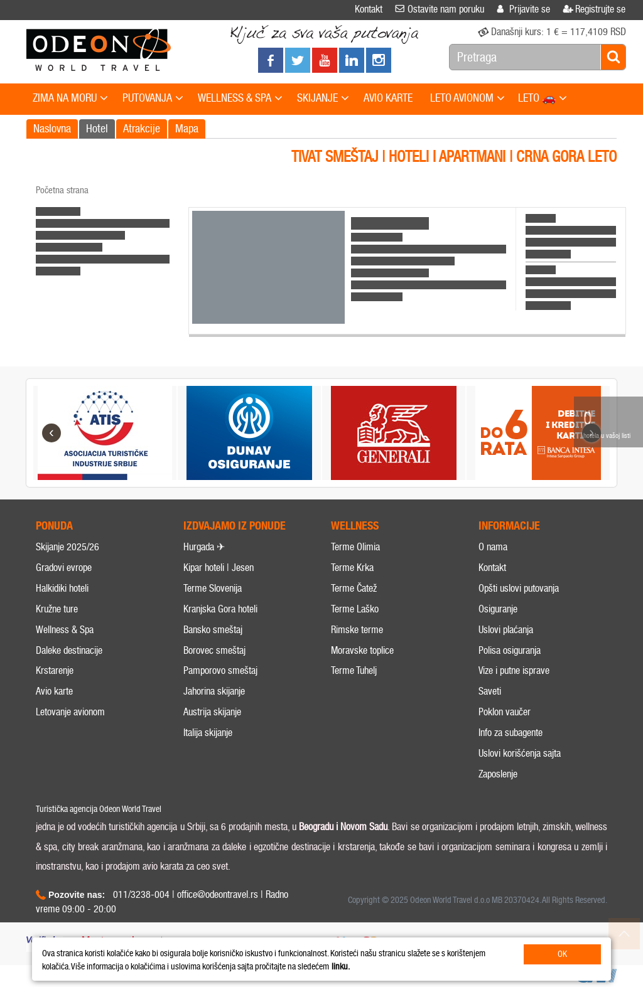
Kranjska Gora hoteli (220, 609)
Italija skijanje (207, 733)
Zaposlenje (497, 774)
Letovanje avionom (70, 712)
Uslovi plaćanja (505, 630)
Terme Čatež (354, 588)
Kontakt (492, 568)
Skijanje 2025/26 (67, 547)
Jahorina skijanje (214, 691)
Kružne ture (57, 609)
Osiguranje (497, 609)
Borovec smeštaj (214, 650)
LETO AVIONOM (467, 98)
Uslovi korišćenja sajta (519, 753)
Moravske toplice (362, 650)
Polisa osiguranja (509, 650)
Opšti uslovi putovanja (518, 588)
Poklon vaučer (504, 712)
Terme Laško (355, 609)
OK (562, 954)
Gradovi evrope (64, 568)
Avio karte (54, 691)
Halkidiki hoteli (62, 588)
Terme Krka (352, 568)
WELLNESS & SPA (240, 98)
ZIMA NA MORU (70, 98)
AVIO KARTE (388, 98)
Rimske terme (357, 630)
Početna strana (62, 190)
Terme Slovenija (212, 588)
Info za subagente (510, 733)
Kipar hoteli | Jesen (218, 568)
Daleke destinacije (69, 650)
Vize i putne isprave (513, 670)
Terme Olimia (355, 547)
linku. (341, 966)
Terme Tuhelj (354, 670)
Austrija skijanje (212, 712)
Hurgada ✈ (204, 547)
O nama (492, 547)
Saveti (489, 691)
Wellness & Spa (65, 630)
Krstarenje (54, 670)
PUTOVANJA (152, 98)
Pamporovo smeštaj (220, 670)
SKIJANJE (323, 98)
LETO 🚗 (542, 98)
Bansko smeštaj (212, 630)
